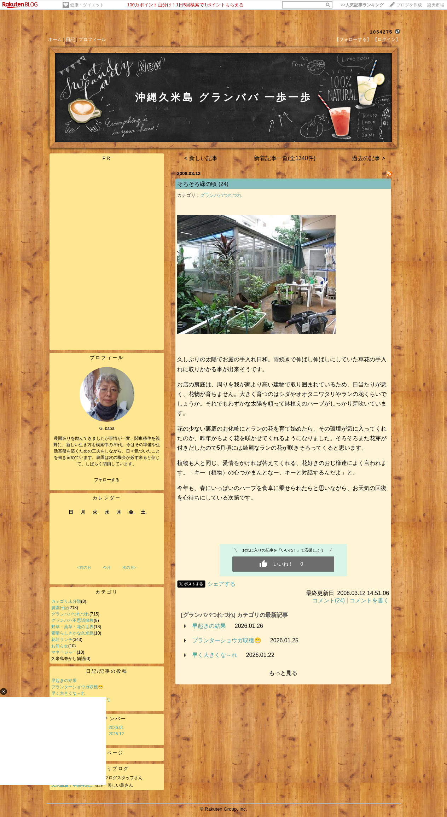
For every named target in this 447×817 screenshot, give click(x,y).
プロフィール (92, 39)
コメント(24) (328, 600)
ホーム (55, 39)
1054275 (381, 32)
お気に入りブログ (106, 768)
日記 (70, 39)
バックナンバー (107, 718)
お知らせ (59, 645)
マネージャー (64, 652)
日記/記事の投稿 (107, 671)
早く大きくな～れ (214, 655)
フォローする (107, 479)
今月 (107, 567)
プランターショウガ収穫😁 (77, 686)
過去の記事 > (368, 158)
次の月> (129, 567)
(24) (223, 184)
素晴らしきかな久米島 (72, 633)
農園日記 (59, 607)
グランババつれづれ (70, 614)
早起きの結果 (64, 680)
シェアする (221, 584)
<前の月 (84, 567)
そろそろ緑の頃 (197, 184)
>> (362, 4)
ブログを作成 (409, 4)
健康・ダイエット (87, 4)
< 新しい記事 (200, 158)
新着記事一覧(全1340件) (284, 158)
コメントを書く (369, 600)
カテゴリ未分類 (66, 601)
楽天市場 (435, 4)
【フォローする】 (353, 39)
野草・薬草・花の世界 (72, 626)
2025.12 (116, 733)
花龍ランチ (61, 639)
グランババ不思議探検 (72, 620)
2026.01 (116, 727)
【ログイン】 (386, 39)
